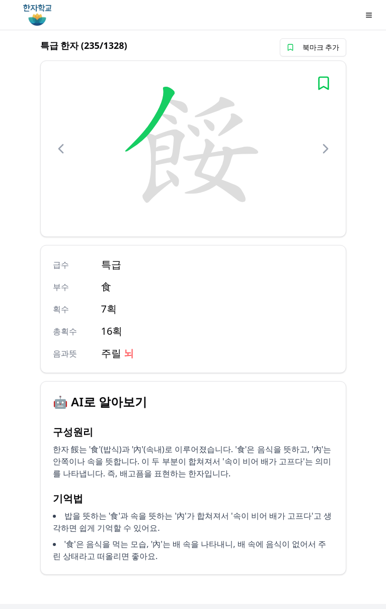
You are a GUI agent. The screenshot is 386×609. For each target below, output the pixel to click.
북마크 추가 (313, 47)
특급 (111, 264)
